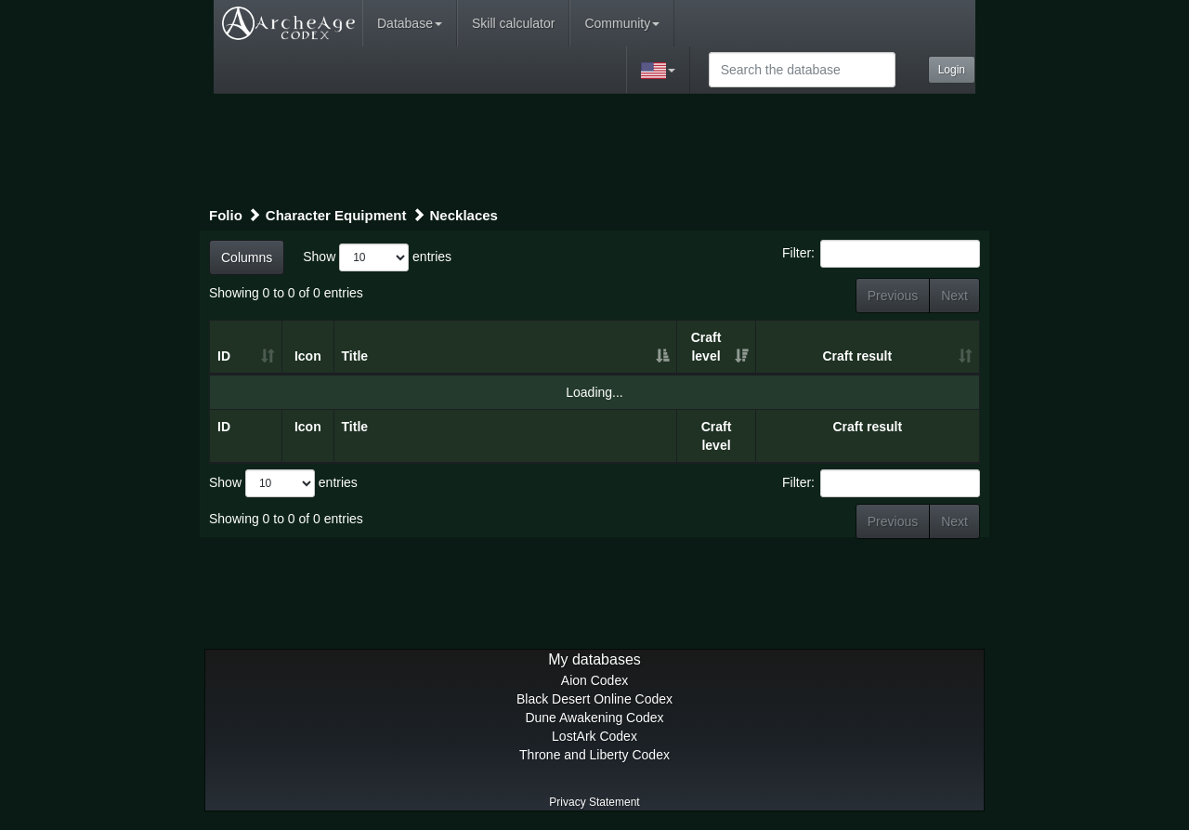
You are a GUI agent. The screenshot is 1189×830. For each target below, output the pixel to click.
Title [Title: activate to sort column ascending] (355, 356)
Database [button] (409, 23)
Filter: (881, 254)
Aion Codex (594, 680)
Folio (225, 215)
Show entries (377, 257)
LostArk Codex (594, 736)
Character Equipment (336, 215)
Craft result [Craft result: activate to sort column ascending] (857, 356)
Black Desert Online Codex (594, 699)
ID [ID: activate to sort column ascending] (223, 356)
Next (954, 295)
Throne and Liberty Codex (594, 754)
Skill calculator (513, 23)
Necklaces (464, 215)
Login (951, 69)
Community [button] (622, 23)
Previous (893, 295)
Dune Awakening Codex (594, 717)
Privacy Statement (594, 802)
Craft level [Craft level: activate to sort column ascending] (706, 346)
